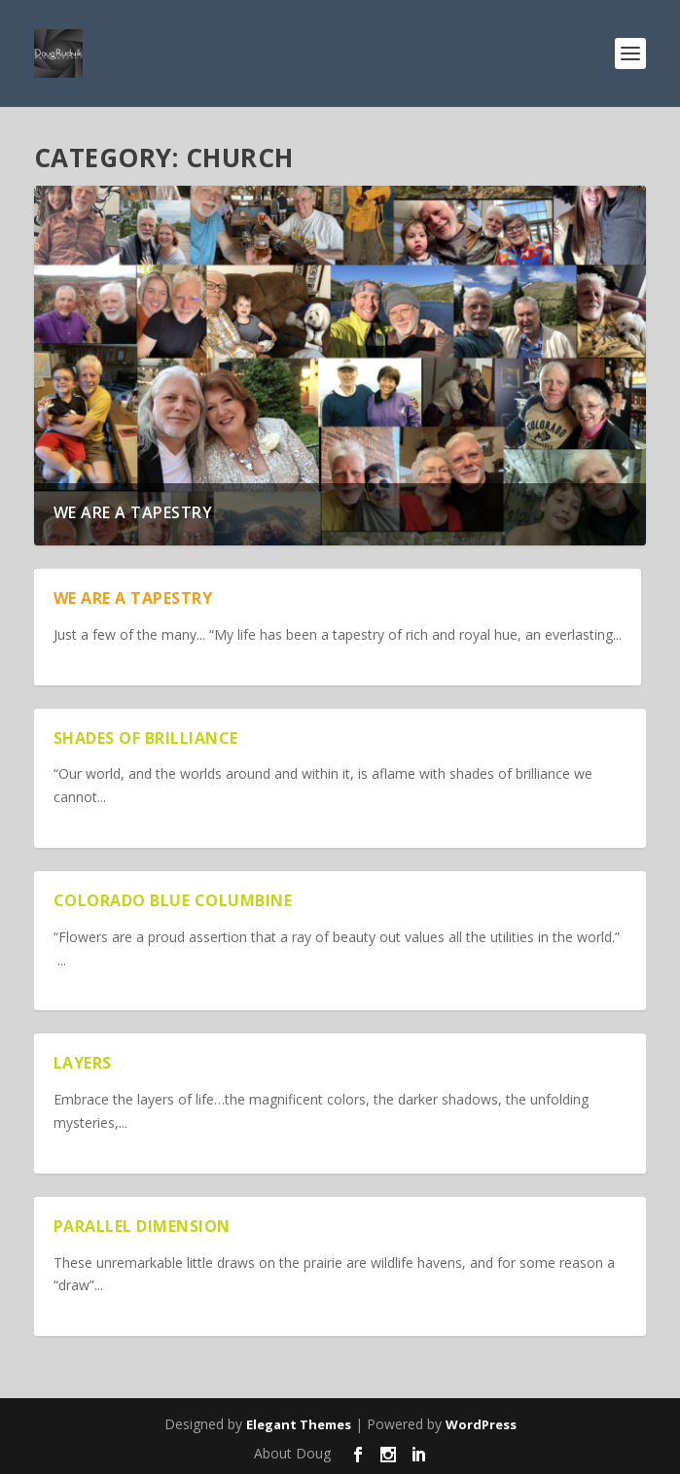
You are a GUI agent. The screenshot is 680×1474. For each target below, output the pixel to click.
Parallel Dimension (142, 1226)
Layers (83, 1062)
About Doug (292, 1453)
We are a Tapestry (133, 512)
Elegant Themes (298, 1424)
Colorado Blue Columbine (173, 900)
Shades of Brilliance (146, 738)
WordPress (481, 1424)
